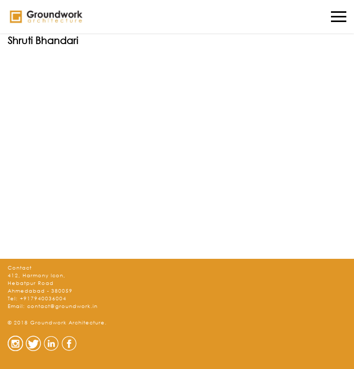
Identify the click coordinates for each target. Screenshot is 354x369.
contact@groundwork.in (62, 306)
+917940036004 (43, 298)
